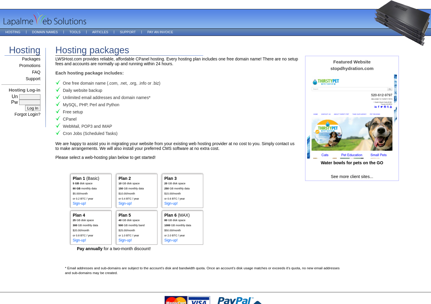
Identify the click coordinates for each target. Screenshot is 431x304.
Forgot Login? (27, 114)
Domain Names (45, 32)
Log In (32, 108)
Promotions (29, 65)
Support (128, 32)
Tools (75, 32)
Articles (100, 32)
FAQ (36, 72)
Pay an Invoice (160, 32)
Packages (31, 59)
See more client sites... (352, 176)
